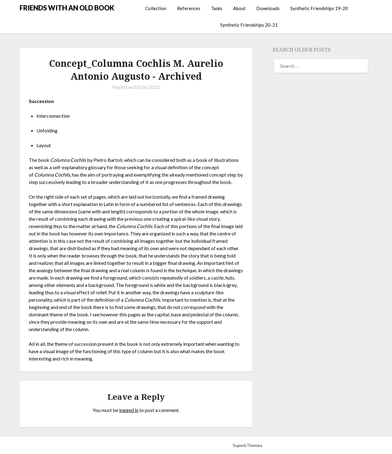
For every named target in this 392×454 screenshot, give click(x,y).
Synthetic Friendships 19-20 (319, 8)
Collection (155, 8)
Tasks (216, 8)
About (239, 8)
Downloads (268, 8)
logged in (128, 410)
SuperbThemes (247, 445)
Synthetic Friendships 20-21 (249, 25)
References (188, 8)
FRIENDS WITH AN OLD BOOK (67, 8)
